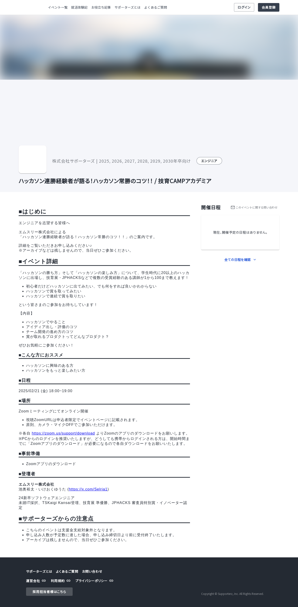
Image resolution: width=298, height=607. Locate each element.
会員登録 (268, 7)
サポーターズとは (127, 7)
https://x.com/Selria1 (88, 489)
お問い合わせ (92, 571)
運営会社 (36, 581)
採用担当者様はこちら (49, 591)
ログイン (244, 7)
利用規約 (61, 581)
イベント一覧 (57, 7)
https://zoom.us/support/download (63, 433)
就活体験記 (79, 7)
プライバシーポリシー (95, 581)
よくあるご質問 (155, 7)
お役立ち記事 (101, 7)
